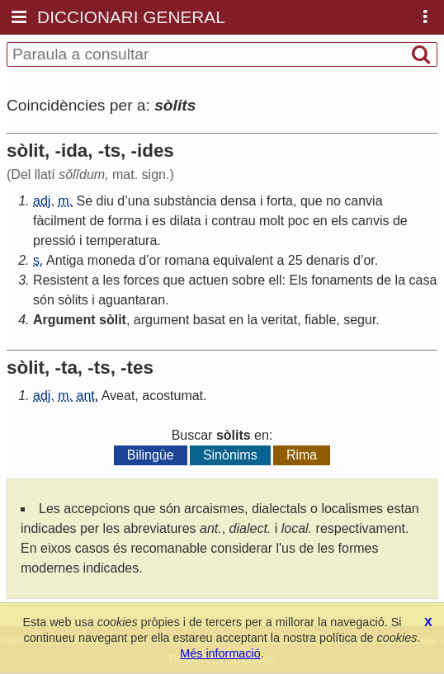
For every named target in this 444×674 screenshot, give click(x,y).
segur (359, 320)
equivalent (243, 260)
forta (280, 201)
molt (271, 221)
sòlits (72, 300)
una (139, 201)
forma (125, 221)
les (111, 280)
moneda (111, 260)
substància (185, 201)
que (311, 201)
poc (298, 221)
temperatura (121, 240)
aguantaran (131, 300)
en (320, 221)
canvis (370, 221)
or (155, 260)
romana (186, 260)
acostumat (172, 396)
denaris (327, 260)
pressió (54, 240)
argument (162, 320)
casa (423, 280)
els (339, 221)
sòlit (112, 320)
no (333, 201)
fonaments (342, 280)
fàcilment (59, 221)
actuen (209, 280)
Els (299, 280)
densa (238, 201)
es (159, 221)
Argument (64, 320)
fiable (320, 320)
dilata (185, 221)
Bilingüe (150, 455)
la (400, 280)
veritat (280, 320)
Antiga (64, 260)
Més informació (220, 653)
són (43, 300)
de (96, 221)
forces (141, 280)
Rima (301, 455)
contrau (233, 221)
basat (209, 320)
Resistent (60, 280)
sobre (248, 280)
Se (84, 201)
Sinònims (230, 455)
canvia (363, 201)
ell (275, 280)
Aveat (118, 396)
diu (105, 201)
